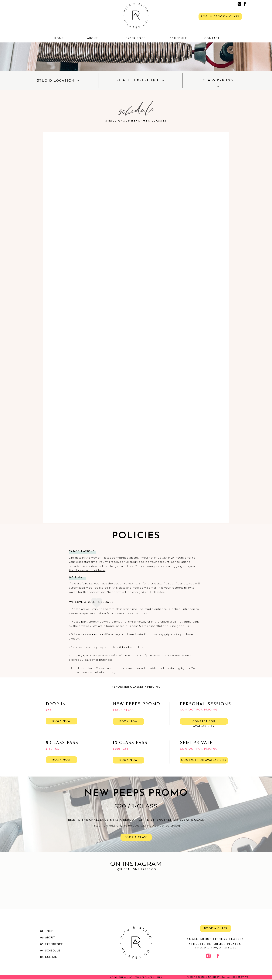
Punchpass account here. (87, 570)
